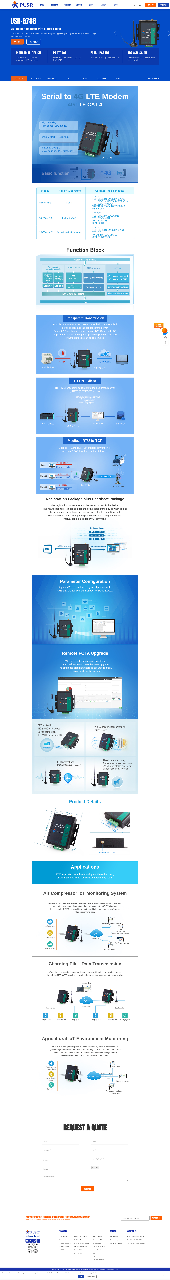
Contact (163, 4)
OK (81, 1277)
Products (54, 4)
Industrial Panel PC (99, 1246)
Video (91, 4)
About (116, 4)
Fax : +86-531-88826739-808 (135, 1243)
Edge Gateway (97, 1236)
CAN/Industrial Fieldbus (81, 1243)
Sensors (61, 1250)
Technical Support (116, 1243)
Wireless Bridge (64, 1246)
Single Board (97, 1243)
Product (156, 79)
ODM (94, 1253)
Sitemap (107, 1269)
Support (79, 4)
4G (79, 96)
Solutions (67, 4)
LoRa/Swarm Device (80, 1246)
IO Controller (97, 1250)
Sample (103, 4)
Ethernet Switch (64, 1240)
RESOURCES (114, 1236)
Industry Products (98, 1259)
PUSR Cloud (78, 1250)
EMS (94, 1256)
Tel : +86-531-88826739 (134, 1240)
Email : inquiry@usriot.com (135, 1236)
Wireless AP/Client (64, 1243)
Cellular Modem (79, 1240)
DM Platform (78, 1253)
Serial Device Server (80, 1236)
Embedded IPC (97, 1240)
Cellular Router (63, 1236)
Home (42, 4)
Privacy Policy (115, 1269)
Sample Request (115, 1240)
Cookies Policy (91, 1277)
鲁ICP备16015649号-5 (98, 1269)
